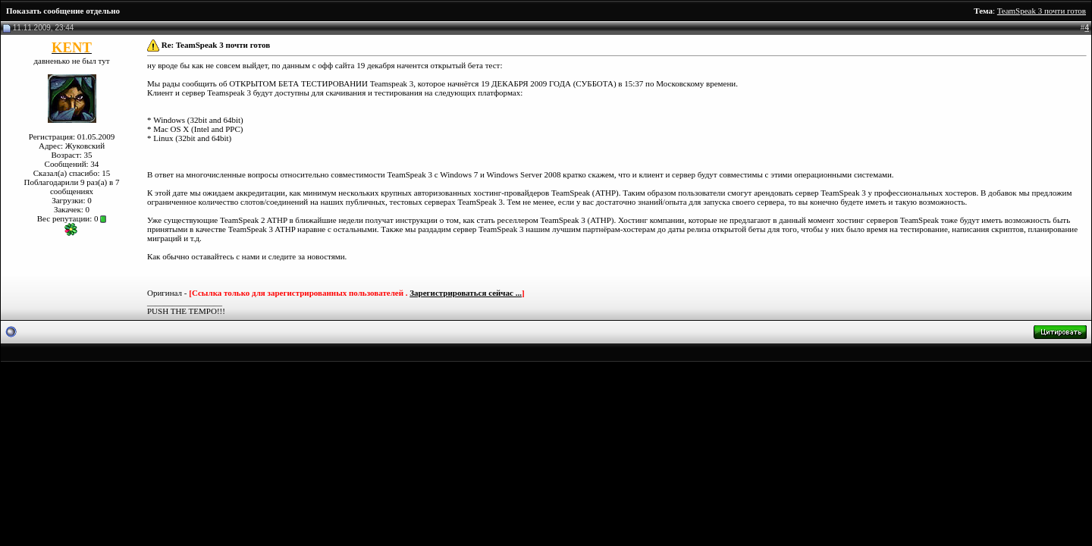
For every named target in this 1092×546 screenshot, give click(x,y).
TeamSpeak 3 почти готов (1041, 10)
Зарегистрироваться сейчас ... (466, 292)
